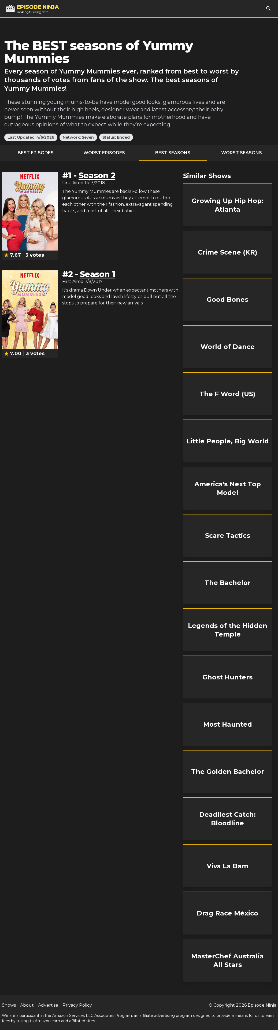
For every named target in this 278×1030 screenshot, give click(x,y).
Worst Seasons (241, 152)
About (27, 1005)
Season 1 (97, 274)
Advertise (48, 1005)
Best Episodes (36, 152)
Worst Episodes (104, 152)
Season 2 (97, 176)
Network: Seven (78, 137)
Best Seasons (172, 152)
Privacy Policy (77, 1005)
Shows (9, 1005)
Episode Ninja (262, 1005)
